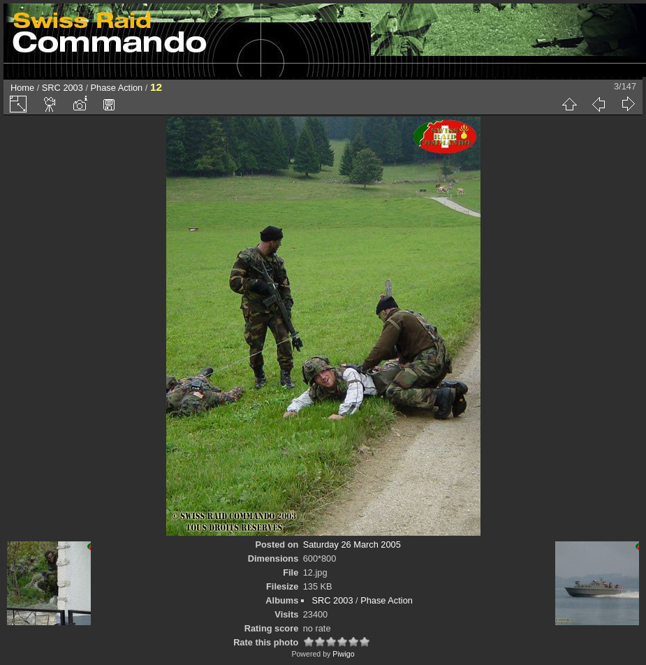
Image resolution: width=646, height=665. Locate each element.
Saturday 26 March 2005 (352, 544)
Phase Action (117, 87)
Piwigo (343, 654)
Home (22, 87)
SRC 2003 (62, 87)
